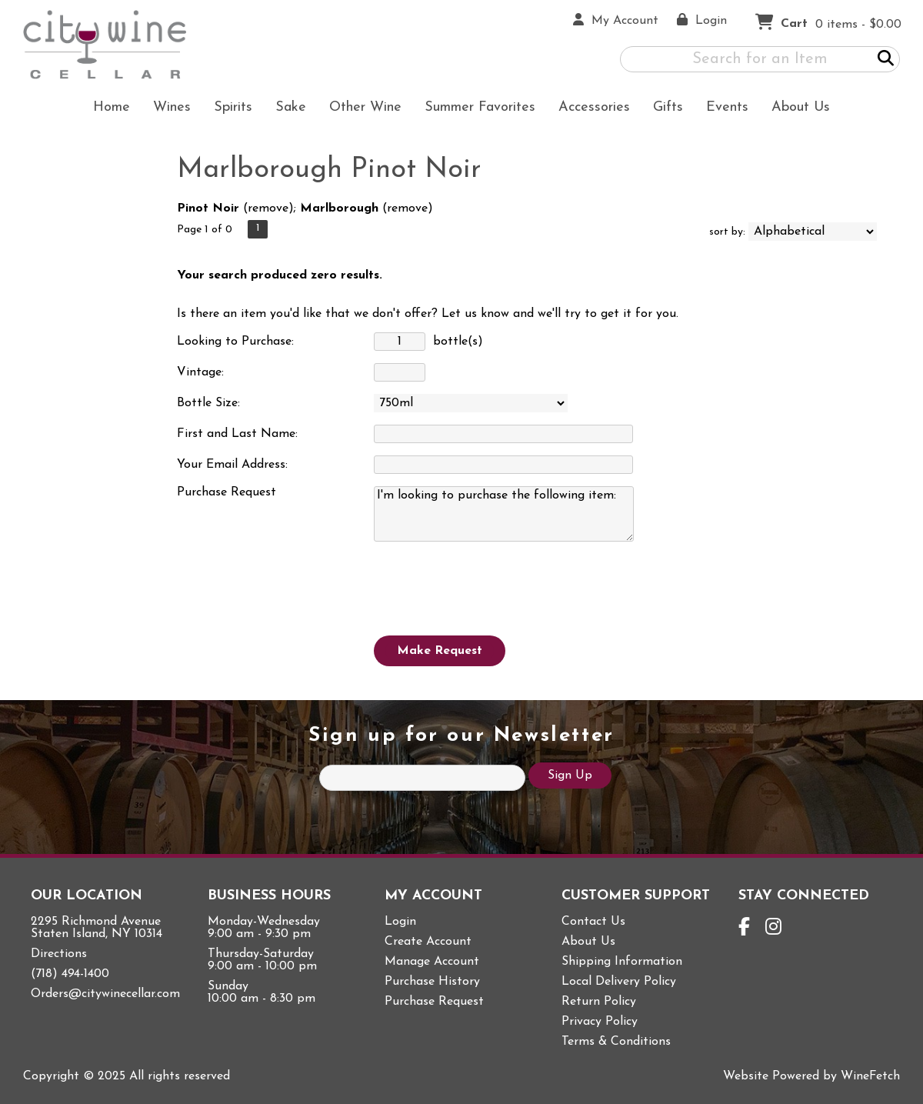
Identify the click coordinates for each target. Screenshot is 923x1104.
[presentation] (491, 587)
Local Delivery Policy (618, 982)
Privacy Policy (599, 1022)
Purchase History (432, 982)
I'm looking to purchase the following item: (504, 514)
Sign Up (570, 775)
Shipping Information (621, 962)
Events (727, 107)
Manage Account (432, 962)
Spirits (228, 109)
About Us (795, 109)
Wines (167, 109)
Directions (59, 954)
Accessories (589, 109)
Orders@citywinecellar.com (105, 994)
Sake (290, 107)
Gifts (663, 109)
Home (111, 107)
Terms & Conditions (616, 1042)
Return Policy (598, 1002)
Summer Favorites (475, 109)
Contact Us (593, 922)
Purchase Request (434, 1002)
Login (400, 922)
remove (268, 208)
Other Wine (360, 109)
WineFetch (870, 1076)
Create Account (428, 942)
